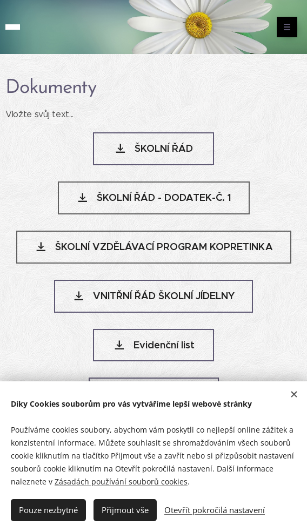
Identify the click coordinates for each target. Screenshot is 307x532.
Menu (283, 27)
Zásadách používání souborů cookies (121, 481)
